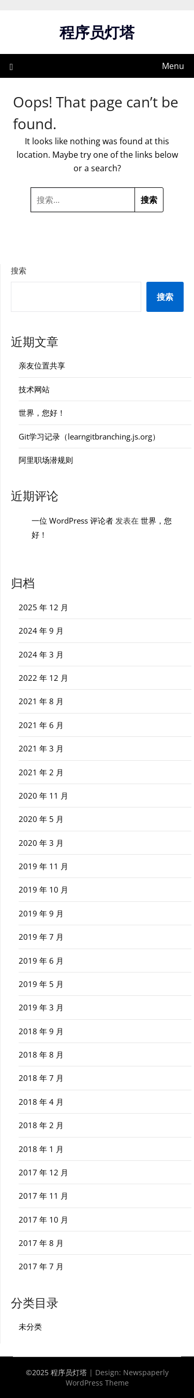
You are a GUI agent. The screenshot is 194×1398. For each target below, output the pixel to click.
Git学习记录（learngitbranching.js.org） (89, 436)
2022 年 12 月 (43, 678)
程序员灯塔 (97, 32)
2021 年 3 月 (41, 748)
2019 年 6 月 (41, 960)
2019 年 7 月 (41, 936)
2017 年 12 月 (43, 1172)
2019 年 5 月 (41, 984)
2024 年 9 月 (41, 630)
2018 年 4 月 (41, 1102)
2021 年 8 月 (41, 701)
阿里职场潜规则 (46, 460)
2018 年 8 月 (41, 1054)
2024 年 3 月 (41, 654)
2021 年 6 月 (41, 725)
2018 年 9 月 (41, 1031)
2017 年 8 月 (41, 1243)
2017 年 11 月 (43, 1195)
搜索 (18, 270)
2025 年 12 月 (43, 607)
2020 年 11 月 (43, 795)
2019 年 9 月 (41, 913)
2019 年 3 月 (41, 1007)
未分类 (30, 1326)
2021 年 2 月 (41, 772)
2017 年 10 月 (43, 1219)
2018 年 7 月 (41, 1078)
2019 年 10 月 (43, 889)
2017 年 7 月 (41, 1266)
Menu (173, 66)
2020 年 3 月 (41, 843)
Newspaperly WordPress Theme (117, 1377)
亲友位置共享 (42, 365)
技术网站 (34, 389)
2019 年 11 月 (43, 866)
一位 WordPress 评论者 (72, 520)
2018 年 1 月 (41, 1149)
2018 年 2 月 (41, 1125)
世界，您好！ (42, 412)
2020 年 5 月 (41, 819)
